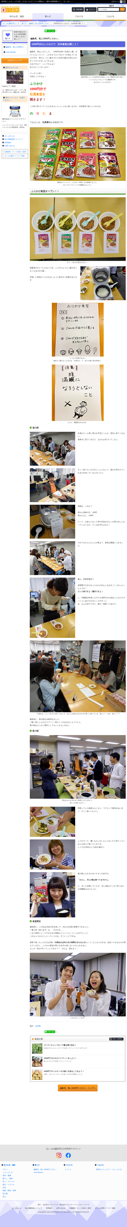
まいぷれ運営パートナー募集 (14, 156)
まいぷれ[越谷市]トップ (11, 23)
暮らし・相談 (8, 1178)
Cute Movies (38, 1172)
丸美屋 (38, 1026)
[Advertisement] (78, 1118)
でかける (79, 16)
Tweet (33, 31)
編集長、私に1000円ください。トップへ (77, 1088)
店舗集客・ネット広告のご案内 (15, 152)
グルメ (5, 1169)
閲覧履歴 (79, 9)
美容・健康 (7, 1175)
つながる (110, 16)
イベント (68, 1169)
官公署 (5, 1194)
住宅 (4, 1187)
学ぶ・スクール (8, 1181)
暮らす (48, 16)
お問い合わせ (9, 146)
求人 (4, 1197)
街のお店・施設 (17, 16)
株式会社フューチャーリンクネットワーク (74, 1205)
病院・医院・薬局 (9, 1190)
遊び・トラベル (8, 1185)
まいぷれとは (9, 136)
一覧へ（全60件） (117, 1039)
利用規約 (7, 143)
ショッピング (8, 1172)
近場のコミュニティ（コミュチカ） (109, 1169)
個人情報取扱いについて (13, 139)
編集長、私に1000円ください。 (40, 23)
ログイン (92, 9)
